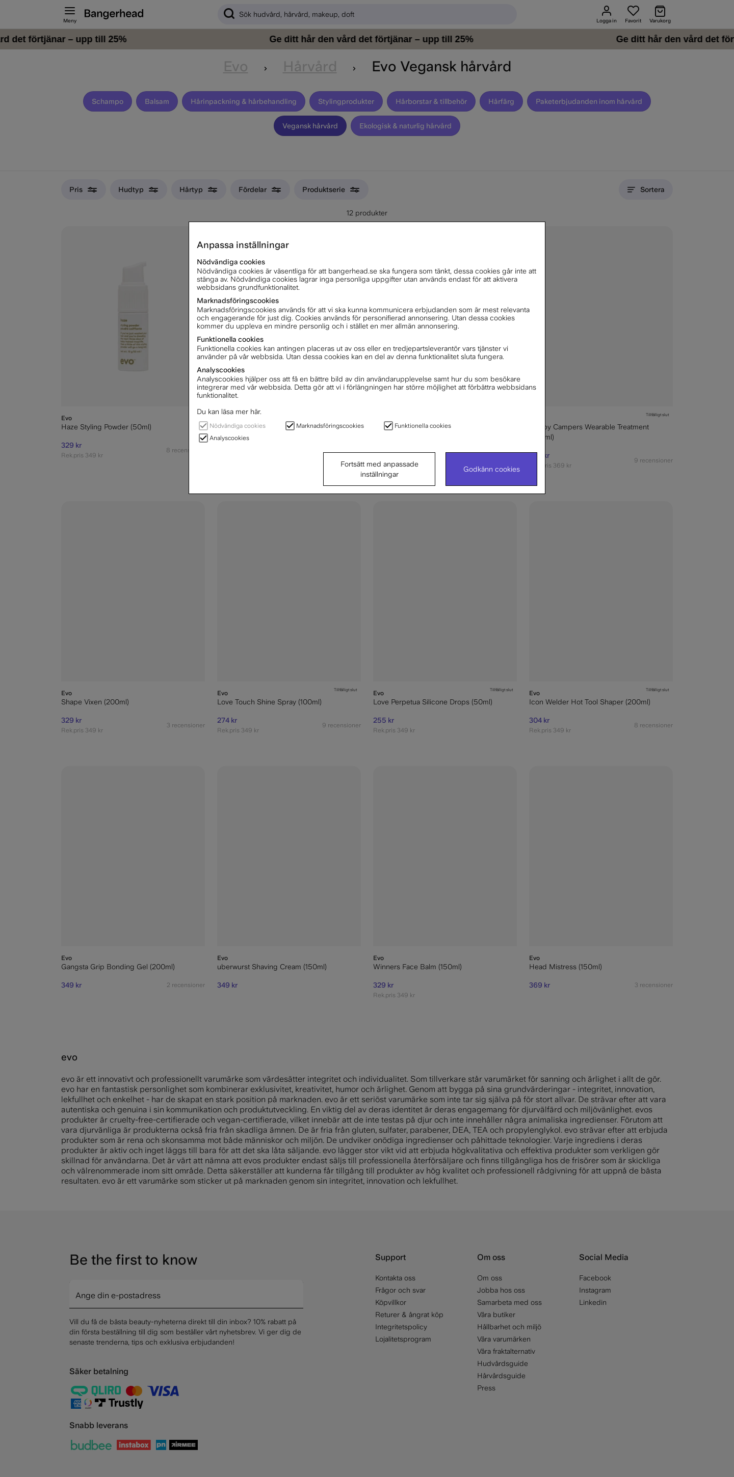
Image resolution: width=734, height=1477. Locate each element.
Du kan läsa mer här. (229, 411)
